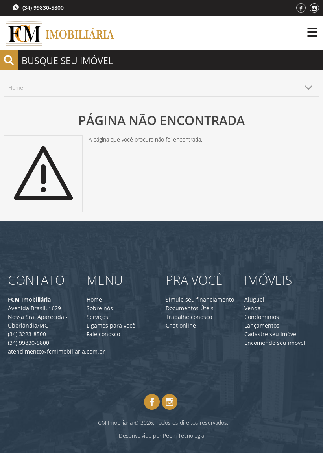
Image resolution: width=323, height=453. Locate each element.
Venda (252, 308)
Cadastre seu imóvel (271, 334)
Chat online (181, 325)
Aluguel (254, 299)
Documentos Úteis (190, 308)
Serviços (97, 316)
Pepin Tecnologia (183, 435)
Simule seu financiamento (200, 299)
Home (94, 299)
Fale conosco (103, 334)
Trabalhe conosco (189, 316)
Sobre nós (100, 308)
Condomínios (261, 316)
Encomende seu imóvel (274, 342)
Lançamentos (261, 325)
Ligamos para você (111, 325)
